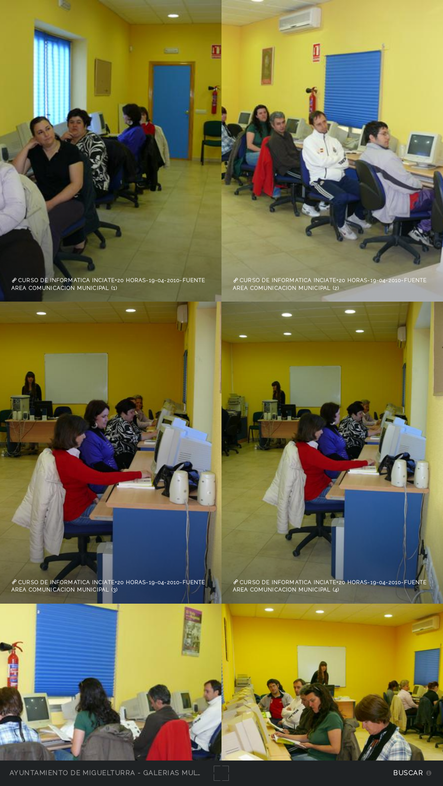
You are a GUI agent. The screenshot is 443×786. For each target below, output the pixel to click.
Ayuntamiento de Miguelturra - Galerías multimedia (119, 772)
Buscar (408, 772)
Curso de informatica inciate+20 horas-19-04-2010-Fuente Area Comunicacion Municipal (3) (108, 586)
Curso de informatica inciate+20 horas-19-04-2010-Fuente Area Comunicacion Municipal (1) (108, 284)
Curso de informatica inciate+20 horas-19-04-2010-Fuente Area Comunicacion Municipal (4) (330, 586)
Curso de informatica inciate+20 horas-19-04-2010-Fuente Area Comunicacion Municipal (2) (330, 284)
